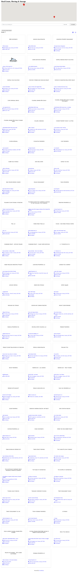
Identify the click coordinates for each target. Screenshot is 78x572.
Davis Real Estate (31, 168)
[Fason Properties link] (65, 182)
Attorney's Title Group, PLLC (7, 66)
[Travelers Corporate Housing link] (39, 491)
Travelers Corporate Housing (33, 497)
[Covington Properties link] (39, 141)
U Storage (55, 518)
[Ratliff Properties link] (13, 367)
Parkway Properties (57, 333)
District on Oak (56, 168)
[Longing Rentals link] (13, 285)
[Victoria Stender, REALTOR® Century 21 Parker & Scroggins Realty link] (39, 532)
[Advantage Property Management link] (65, 39)
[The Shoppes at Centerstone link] (65, 469)
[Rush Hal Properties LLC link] (65, 388)
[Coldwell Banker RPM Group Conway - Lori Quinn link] (64, 100)
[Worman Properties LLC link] (39, 553)
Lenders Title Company (58, 271)
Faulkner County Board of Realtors (8, 209)
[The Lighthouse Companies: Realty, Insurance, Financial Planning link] (13, 470)
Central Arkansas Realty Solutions (59, 66)
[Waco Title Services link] (64, 532)
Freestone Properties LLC (58, 209)
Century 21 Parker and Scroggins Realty (34, 86)
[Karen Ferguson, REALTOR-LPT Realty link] (13, 264)
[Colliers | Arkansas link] (39, 121)
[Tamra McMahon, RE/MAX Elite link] (13, 449)
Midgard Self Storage (6, 312)
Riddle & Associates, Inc (32, 394)
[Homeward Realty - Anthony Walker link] (13, 244)
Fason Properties (56, 188)
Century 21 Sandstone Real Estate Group (60, 86)
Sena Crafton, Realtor (57, 415)
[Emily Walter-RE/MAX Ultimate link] (13, 182)
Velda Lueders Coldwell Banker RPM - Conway (10, 538)
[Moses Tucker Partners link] (64, 305)
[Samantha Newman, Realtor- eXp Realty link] (39, 408)
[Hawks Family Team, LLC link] (39, 223)
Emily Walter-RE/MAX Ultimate (8, 188)
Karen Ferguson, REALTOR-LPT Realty (9, 271)
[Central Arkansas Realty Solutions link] (64, 59)
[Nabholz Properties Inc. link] (13, 327)
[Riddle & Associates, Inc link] (39, 388)
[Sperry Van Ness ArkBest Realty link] (64, 429)
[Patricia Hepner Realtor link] (39, 347)
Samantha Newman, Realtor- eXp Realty (35, 415)
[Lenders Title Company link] (64, 264)
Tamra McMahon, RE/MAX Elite (8, 456)
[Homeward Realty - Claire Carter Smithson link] (39, 244)
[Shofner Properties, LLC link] (13, 429)
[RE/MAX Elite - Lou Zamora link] (39, 367)
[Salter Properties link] (13, 408)
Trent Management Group (58, 497)
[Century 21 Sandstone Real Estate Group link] (65, 80)
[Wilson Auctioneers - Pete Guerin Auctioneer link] (13, 553)
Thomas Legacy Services (7, 497)
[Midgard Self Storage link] (13, 305)
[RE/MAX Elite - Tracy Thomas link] (65, 367)
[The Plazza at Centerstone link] (38, 469)
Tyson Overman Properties (32, 518)
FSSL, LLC (4, 230)
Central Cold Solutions (6, 86)
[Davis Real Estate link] (39, 161)
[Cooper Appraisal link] (13, 141)
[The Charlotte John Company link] (64, 449)
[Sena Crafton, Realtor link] (64, 408)
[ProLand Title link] (64, 347)
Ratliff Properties (5, 374)
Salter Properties (5, 415)
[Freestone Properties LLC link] (65, 202)
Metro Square (56, 291)
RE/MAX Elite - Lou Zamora (33, 374)
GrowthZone (41, 570)
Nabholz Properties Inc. (6, 333)
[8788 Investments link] (13, 39)
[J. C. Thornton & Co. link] (65, 244)
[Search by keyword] (32, 24)
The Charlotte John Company (59, 456)
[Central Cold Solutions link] (13, 80)
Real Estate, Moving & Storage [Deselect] (6, 30)
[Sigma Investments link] (39, 429)
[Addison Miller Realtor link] (39, 39)
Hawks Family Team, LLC (32, 230)
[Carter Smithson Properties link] (39, 59)
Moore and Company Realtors (33, 312)
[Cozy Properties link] (65, 141)
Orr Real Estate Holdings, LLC (33, 333)
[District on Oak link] (65, 161)
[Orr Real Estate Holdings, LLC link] (39, 327)
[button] (24, 5)
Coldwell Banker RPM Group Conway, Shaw (10, 127)
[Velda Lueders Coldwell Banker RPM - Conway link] (13, 532)
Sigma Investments (31, 435)
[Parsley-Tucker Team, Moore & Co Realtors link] (13, 347)
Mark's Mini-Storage (31, 291)
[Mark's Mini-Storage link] (39, 285)
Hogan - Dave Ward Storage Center (60, 230)
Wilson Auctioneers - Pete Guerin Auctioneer (10, 559)
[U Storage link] (64, 511)
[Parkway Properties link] (64, 327)
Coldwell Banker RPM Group (33, 107)
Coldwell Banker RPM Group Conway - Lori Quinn (62, 107)
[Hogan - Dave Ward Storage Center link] (65, 223)
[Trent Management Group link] (64, 491)
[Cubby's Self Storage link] (13, 161)
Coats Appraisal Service (6, 107)
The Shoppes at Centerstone (58, 476)
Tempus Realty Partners (32, 456)
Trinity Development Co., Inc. (7, 518)
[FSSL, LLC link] (13, 223)
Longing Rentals (5, 291)
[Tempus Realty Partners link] (39, 449)
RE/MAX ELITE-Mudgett (7, 394)
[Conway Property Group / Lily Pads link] (64, 121)
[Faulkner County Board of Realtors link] (13, 202)
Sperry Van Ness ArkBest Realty (59, 435)
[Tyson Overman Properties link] (39, 511)
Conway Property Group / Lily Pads (60, 127)
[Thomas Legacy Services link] (13, 491)
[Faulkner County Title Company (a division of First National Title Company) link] (39, 202)
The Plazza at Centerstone (32, 476)
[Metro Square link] (64, 285)
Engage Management (31, 188)
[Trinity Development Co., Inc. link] (13, 511)
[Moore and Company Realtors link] (39, 305)
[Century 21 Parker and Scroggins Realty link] (39, 80)
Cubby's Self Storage (6, 168)
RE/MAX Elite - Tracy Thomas (59, 374)
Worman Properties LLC (32, 559)
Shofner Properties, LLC (7, 435)
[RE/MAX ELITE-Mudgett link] (13, 388)
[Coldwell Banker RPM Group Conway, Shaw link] (13, 121)
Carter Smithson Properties (32, 66)
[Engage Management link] (39, 182)
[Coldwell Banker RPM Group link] (39, 100)
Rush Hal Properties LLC (58, 394)
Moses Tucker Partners (57, 312)
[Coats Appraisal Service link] (13, 100)
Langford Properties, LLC (32, 271)
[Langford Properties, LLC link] (39, 264)
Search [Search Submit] (73, 24)
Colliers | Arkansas (31, 127)
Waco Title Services (57, 538)
